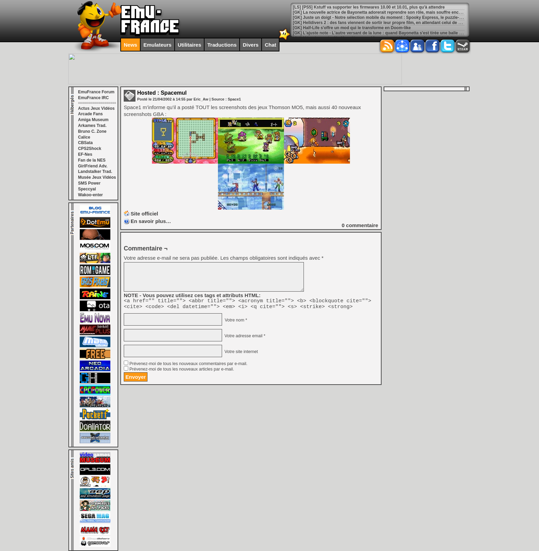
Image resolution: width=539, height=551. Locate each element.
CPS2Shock (89, 148)
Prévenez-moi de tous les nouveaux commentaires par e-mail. (188, 365)
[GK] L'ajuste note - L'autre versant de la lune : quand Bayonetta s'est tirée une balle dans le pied (388, 33)
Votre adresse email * (244, 338)
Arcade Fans (90, 114)
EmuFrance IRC (93, 97)
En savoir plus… (151, 221)
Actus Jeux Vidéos (96, 108)
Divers (250, 45)
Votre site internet (240, 353)
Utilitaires (189, 45)
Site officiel (144, 213)
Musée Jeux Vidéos (97, 177)
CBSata (85, 142)
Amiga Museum (93, 119)
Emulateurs (157, 45)
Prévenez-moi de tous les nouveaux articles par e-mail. (181, 371)
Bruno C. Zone (92, 131)
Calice (84, 137)
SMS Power (89, 183)
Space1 (234, 99)
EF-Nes (85, 154)
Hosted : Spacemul (162, 93)
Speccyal (87, 189)
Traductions (221, 45)
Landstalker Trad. (95, 171)
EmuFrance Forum (96, 92)
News (130, 45)
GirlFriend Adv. (92, 166)
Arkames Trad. (92, 125)
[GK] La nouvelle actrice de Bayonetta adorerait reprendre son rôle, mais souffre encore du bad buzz (391, 12)
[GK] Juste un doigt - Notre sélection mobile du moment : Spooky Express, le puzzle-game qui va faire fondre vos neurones (414, 17)
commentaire (360, 225)
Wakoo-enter (90, 194)
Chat (270, 45)
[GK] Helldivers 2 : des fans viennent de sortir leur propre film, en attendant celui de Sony (380, 22)
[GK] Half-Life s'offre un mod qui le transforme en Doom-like (352, 27)
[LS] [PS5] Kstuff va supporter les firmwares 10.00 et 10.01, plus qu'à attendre (369, 7)
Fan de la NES (92, 160)
